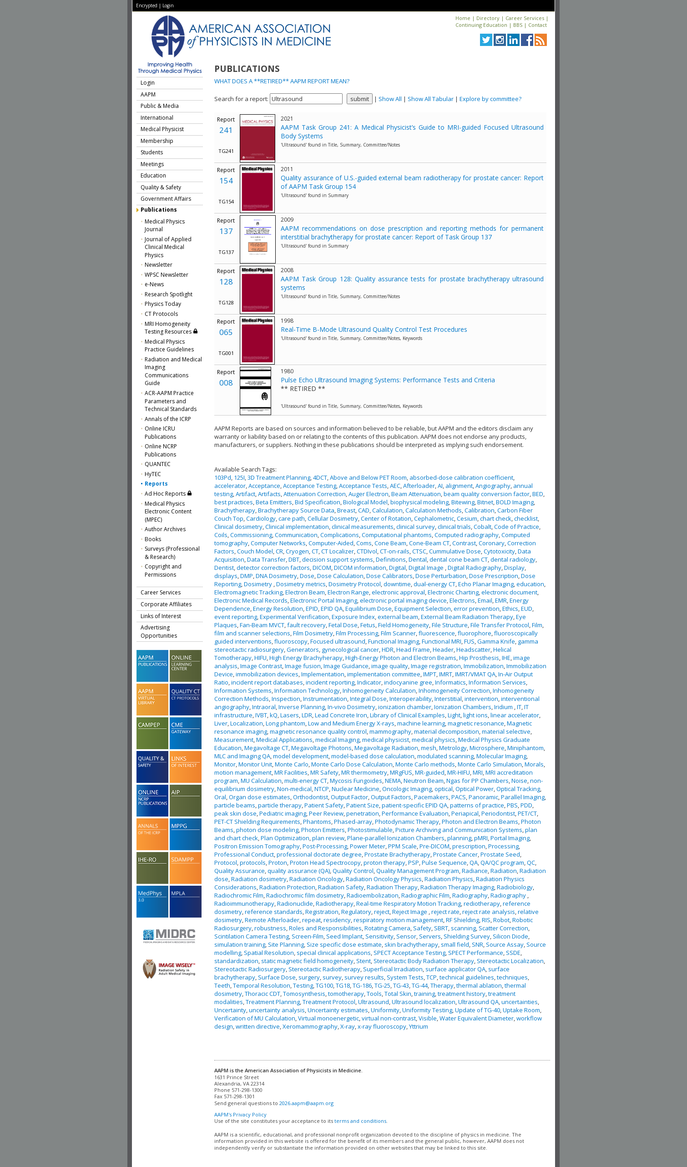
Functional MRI (441, 641)
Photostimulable (370, 830)
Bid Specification (317, 502)
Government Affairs (166, 199)
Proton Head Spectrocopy (325, 862)
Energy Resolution (278, 608)
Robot (501, 920)
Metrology (453, 748)
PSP (413, 862)
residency (337, 920)
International (157, 118)
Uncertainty (230, 1010)
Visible (428, 1018)
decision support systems (337, 559)
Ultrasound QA (478, 1002)
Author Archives (165, 529)
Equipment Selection (422, 608)
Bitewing (463, 502)
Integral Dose (368, 699)
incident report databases (267, 682)
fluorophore (474, 633)
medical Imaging (337, 740)
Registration (321, 912)
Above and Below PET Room (368, 477)
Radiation (503, 871)
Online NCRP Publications (161, 450)
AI (440, 486)
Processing (503, 846)
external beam (398, 617)
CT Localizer (337, 551)
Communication (296, 535)
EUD (526, 608)
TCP (431, 977)
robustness (270, 928)
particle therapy (280, 805)
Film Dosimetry (313, 633)
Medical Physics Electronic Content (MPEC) (168, 511)
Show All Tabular (431, 99)
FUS (469, 641)
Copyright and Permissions (163, 570)
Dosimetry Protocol (354, 584)
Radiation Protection (287, 887)
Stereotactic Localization (510, 961)
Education (153, 175)
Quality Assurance (239, 871)
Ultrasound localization (423, 1002)
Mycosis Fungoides (356, 780)
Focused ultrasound (337, 641)
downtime (397, 584)
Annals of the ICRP (168, 419)
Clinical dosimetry (238, 527)
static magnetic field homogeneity (307, 961)
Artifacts (269, 494)
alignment (459, 486)
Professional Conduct (244, 854)
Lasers (289, 715)
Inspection (286, 699)
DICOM (322, 567)
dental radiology (512, 559)
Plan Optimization (285, 838)
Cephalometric (434, 518)
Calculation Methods (433, 510)
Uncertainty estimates (338, 1010)
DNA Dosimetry (276, 576)
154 (226, 180)
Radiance (475, 871)
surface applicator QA (455, 969)
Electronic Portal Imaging (323, 600)
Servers (430, 936)
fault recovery (306, 625)
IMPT (429, 674)
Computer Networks (278, 543)
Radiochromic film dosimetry (305, 895)
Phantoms (317, 821)
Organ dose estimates (259, 797)
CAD (363, 510)
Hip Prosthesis (479, 658)
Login (168, 5)
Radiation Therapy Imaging (457, 887)
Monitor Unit (255, 764)
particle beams (234, 805)
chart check (495, 518)
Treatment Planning (273, 1002)
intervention (481, 699)
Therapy (442, 985)
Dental (418, 559)
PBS (512, 805)
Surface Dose (277, 977)
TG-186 (362, 985)
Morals (534, 764)
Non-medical (294, 789)
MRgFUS (401, 772)
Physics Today (163, 304)
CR (279, 551)
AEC (395, 486)
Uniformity (385, 1010)
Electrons (462, 600)
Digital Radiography (474, 567)
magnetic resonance (476, 723)
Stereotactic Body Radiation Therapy (424, 961)
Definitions (391, 559)
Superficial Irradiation (393, 969)
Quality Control (353, 871)
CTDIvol (367, 551)
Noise (519, 780)
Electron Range (348, 592)
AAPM (148, 94)
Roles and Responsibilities (325, 928)
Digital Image (427, 567)
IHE (506, 658)
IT (519, 707)
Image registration (436, 666)
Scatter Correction (503, 928)
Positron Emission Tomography (257, 846)
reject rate (445, 912)
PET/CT (527, 813)
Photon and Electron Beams (480, 821)
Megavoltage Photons (321, 748)
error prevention (477, 608)
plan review (328, 838)
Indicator (369, 682)
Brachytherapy (234, 510)
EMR (501, 600)
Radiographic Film (425, 895)
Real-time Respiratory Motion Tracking (408, 903)
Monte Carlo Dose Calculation (352, 764)
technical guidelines (466, 977)
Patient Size (362, 805)
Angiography (492, 486)
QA (474, 862)
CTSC (419, 551)
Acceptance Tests (363, 486)
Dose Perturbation (440, 576)
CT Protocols (161, 314)
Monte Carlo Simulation (490, 764)
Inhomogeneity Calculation (379, 690)
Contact (537, 24)
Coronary (492, 543)
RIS (486, 920)
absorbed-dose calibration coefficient (461, 477)
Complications (339, 535)
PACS (458, 797)
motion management (243, 772)
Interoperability (410, 699)
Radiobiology (515, 887)
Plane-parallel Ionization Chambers (396, 838)
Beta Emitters (274, 502)
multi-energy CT (305, 780)
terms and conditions (360, 1120)
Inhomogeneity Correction (454, 690)
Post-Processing (325, 846)
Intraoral (264, 707)
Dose (307, 576)
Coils (220, 535)
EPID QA (332, 608)
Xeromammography (310, 1026)
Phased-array (353, 821)
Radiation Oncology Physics (384, 879)
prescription (468, 846)
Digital (397, 567)
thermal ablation (479, 985)
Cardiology (261, 518)
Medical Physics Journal (165, 225)
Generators (303, 649)
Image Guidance (346, 666)
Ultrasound (373, 1002)
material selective (506, 731)
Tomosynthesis (304, 993)
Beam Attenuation (416, 494)
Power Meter (367, 846)
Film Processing (357, 633)
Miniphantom (525, 748)
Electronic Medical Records (251, 600)
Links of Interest (161, 616)
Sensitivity (379, 936)
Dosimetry (258, 584)
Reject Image (410, 912)
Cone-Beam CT (429, 543)
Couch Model (255, 551)
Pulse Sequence (444, 862)
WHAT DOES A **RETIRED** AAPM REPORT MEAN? (281, 81)
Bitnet (485, 502)
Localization (246, 723)
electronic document (509, 592)
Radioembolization (373, 895)
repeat (311, 920)
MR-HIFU (458, 772)
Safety (422, 928)
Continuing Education (481, 24)
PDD (526, 805)
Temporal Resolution (261, 985)
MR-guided (430, 772)
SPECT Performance (475, 953)
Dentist (224, 567)
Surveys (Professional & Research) (172, 553)
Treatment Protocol (329, 1002)
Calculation (387, 510)
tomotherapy (346, 993)
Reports (156, 483)
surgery (309, 977)
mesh (428, 748)
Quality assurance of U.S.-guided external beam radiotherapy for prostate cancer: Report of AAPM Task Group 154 (412, 182)
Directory (488, 18)
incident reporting (330, 682)
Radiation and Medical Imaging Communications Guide (173, 371)
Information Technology (307, 690)
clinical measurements (363, 527)
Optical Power (474, 789)
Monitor (225, 764)
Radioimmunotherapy (244, 903)
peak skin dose (235, 813)
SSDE (513, 953)
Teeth (222, 985)
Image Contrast (261, 666)
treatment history (461, 993)
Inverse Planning (301, 707)
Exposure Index (353, 617)
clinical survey (415, 527)
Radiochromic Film (238, 895)
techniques (512, 977)
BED (537, 494)
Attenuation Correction (314, 494)
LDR (307, 715)
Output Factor (349, 797)
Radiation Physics (448, 879)
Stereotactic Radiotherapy (324, 969)
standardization (236, 961)
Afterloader (419, 486)
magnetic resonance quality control (318, 731)
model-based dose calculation (372, 756)
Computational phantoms (397, 535)
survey (332, 977)
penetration (362, 813)
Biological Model (365, 502)
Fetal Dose (343, 625)
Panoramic (483, 797)
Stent (363, 961)
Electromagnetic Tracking (248, 592)
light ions (475, 715)
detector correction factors (273, 567)
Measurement (233, 740)
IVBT (261, 715)
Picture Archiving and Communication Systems (458, 830)
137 (226, 231)
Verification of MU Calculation (254, 1018)
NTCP (321, 789)
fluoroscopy (291, 641)
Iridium (504, 707)
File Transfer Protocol (499, 625)
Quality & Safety (161, 187)
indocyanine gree (408, 682)
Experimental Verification (294, 617)
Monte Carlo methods (425, 764)
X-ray (347, 1026)
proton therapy (384, 862)
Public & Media (160, 106)
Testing (303, 985)
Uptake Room (521, 1010)
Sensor (406, 936)
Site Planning (286, 944)
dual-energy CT (434, 584)
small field (455, 944)
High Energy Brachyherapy (306, 658)
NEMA (393, 780)
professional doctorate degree (319, 854)
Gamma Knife (496, 641)
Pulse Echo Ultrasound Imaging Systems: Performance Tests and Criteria (388, 379)
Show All (390, 99)
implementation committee (383, 674)
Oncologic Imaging (407, 789)
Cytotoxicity (499, 551)
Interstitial (448, 699)
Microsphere (487, 748)
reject (381, 912)
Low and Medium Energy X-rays (351, 723)
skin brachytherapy (411, 944)
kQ (274, 715)
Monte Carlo (291, 764)
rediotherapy (482, 903)
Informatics (450, 682)
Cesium (467, 518)
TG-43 (401, 985)
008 (226, 382)
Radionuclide (295, 903)
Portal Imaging (510, 838)
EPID (312, 608)
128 (226, 281)
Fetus (367, 625)
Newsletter (158, 265)
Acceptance (264, 486)
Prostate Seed (500, 854)
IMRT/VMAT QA (475, 674)
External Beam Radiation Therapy (467, 617)
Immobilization (484, 666)
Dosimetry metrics (301, 584)
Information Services (497, 682)
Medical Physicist (162, 129)
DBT (293, 559)
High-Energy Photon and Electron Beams (400, 658)
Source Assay (505, 944)
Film (537, 625)
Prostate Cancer (455, 854)
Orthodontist (310, 797)
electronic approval (398, 592)
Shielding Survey (467, 936)
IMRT (445, 674)
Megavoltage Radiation (386, 748)
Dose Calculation (340, 576)
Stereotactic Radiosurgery (250, 969)
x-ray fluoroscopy (382, 1026)
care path (291, 518)
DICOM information (360, 567)
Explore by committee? (490, 99)
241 (226, 130)
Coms (364, 543)
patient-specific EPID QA (414, 805)
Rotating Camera (387, 928)
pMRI (481, 838)
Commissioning (251, 535)
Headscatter (473, 649)
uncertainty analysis (277, 1010)
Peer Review (326, 813)
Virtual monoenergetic (328, 1018)
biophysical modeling (419, 502)
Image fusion (303, 666)
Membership (157, 141)
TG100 (324, 985)
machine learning (421, 723)
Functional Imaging (393, 641)
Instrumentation (325, 699)
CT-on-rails (394, 551)
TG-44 (420, 985)
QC (531, 862)
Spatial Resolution (269, 953)
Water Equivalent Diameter (476, 1018)
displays (225, 576)
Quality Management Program (417, 871)
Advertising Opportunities (159, 631)
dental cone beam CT (458, 559)
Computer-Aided (331, 543)
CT (315, 551)
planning (459, 838)
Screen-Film (307, 936)
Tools (374, 993)
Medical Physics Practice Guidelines (169, 346)
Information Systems (243, 690)
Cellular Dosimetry (333, 518)
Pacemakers (431, 797)
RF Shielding (462, 920)
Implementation (322, 674)
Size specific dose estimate (344, 944)
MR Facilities (291, 772)
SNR (477, 944)
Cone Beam (390, 543)
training (424, 993)
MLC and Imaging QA (242, 756)
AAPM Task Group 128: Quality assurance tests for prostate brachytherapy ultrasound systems (412, 283)
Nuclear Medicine (355, 789)
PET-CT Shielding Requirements (257, 821)
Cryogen (297, 551)
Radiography (470, 895)
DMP (246, 576)
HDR (388, 649)
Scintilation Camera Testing (251, 936)
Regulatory (356, 912)
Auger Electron (369, 494)
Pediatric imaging (282, 813)
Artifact (245, 494)
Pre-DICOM (434, 846)
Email (485, 600)
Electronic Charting (453, 592)
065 (226, 332)
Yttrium (418, 1026)
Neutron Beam (424, 780)
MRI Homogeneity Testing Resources (171, 328)
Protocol (225, 862)
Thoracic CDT (262, 993)
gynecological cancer (350, 649)
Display (514, 567)
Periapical (465, 813)
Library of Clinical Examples (407, 715)
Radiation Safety (341, 887)
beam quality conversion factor (487, 494)
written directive (258, 1026)
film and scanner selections (252, 633)
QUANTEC (158, 464)
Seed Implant (344, 936)
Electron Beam (305, 592)
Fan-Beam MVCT (262, 625)
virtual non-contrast (389, 1018)
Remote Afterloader (272, 920)
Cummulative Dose (455, 551)
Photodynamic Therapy (407, 821)
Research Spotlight (168, 294)
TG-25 (382, 985)
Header (443, 649)
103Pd (222, 477)
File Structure (450, 625)
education (530, 584)
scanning (463, 928)
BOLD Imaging (515, 502)
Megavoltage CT (266, 748)
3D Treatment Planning (279, 477)
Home (462, 18)
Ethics (510, 608)
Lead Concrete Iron (341, 715)
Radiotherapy (335, 903)
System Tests (405, 977)
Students (152, 152)
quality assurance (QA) (299, 871)
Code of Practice (516, 527)
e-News (154, 284)
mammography (390, 731)
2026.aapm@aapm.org (306, 1103)
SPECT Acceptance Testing (409, 953)
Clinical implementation (297, 527)
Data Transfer (266, 559)
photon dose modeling (267, 830)
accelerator (230, 486)
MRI (478, 772)
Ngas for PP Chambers (477, 780)
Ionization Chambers (462, 707)
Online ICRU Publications (160, 433)
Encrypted (146, 5)
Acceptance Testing (309, 486)
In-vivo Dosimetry (351, 707)
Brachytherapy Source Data (296, 510)
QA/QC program (502, 862)
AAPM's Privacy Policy (240, 1114)
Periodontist (498, 813)
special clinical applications (334, 953)
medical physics (433, 740)
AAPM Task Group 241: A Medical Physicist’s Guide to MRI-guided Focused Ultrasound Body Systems (412, 131)
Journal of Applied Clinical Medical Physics (168, 247)
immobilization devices (267, 674)
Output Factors (391, 797)
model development (300, 756)
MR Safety (324, 772)
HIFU (260, 658)
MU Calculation (261, 780)
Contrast (464, 543)
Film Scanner (398, 633)
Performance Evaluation (415, 813)
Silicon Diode (510, 936)
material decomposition (446, 731)
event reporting (235, 617)
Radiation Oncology (316, 879)
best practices (233, 502)
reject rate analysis (488, 912)
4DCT (320, 477)
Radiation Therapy (392, 887)
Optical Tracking (518, 789)
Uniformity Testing (427, 1010)
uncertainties (519, 1002)
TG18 (343, 985)
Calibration (480, 510)
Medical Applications (284, 740)
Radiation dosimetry (259, 879)
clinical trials (454, 527)
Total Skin (397, 993)
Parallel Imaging (523, 797)
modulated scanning (445, 756)
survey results (364, 977)
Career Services (524, 18)
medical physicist (385, 740)
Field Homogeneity (403, 625)
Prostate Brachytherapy (397, 854)
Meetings (152, 164)
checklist (526, 518)
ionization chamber (404, 707)
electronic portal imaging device (403, 600)
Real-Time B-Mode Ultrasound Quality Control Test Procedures (374, 329)
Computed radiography (466, 535)
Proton (277, 862)
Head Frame (413, 649)
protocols (253, 862)
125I (239, 477)
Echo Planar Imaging (486, 584)
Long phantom (285, 723)
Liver (220, 723)
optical (443, 789)
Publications (159, 209)
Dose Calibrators (389, 576)
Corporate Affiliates (166, 604)
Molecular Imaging (501, 756)
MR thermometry (364, 772)
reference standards (274, 912)
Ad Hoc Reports (168, 493)
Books (153, 539)
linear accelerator (514, 715)
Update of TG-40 (477, 1010)
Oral (220, 797)
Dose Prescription (493, 576)
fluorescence (437, 633)
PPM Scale (402, 846)
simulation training (239, 944)
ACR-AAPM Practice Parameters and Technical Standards (171, 401)
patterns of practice (477, 805)
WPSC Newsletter (166, 275)
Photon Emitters (323, 830)
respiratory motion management (398, 920)
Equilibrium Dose (368, 608)
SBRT (441, 928)
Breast (346, 510)
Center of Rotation (386, 518)
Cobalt (482, 527)
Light (454, 715)
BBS (517, 24)
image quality (389, 666)
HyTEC (153, 474)
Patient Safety (324, 805)
